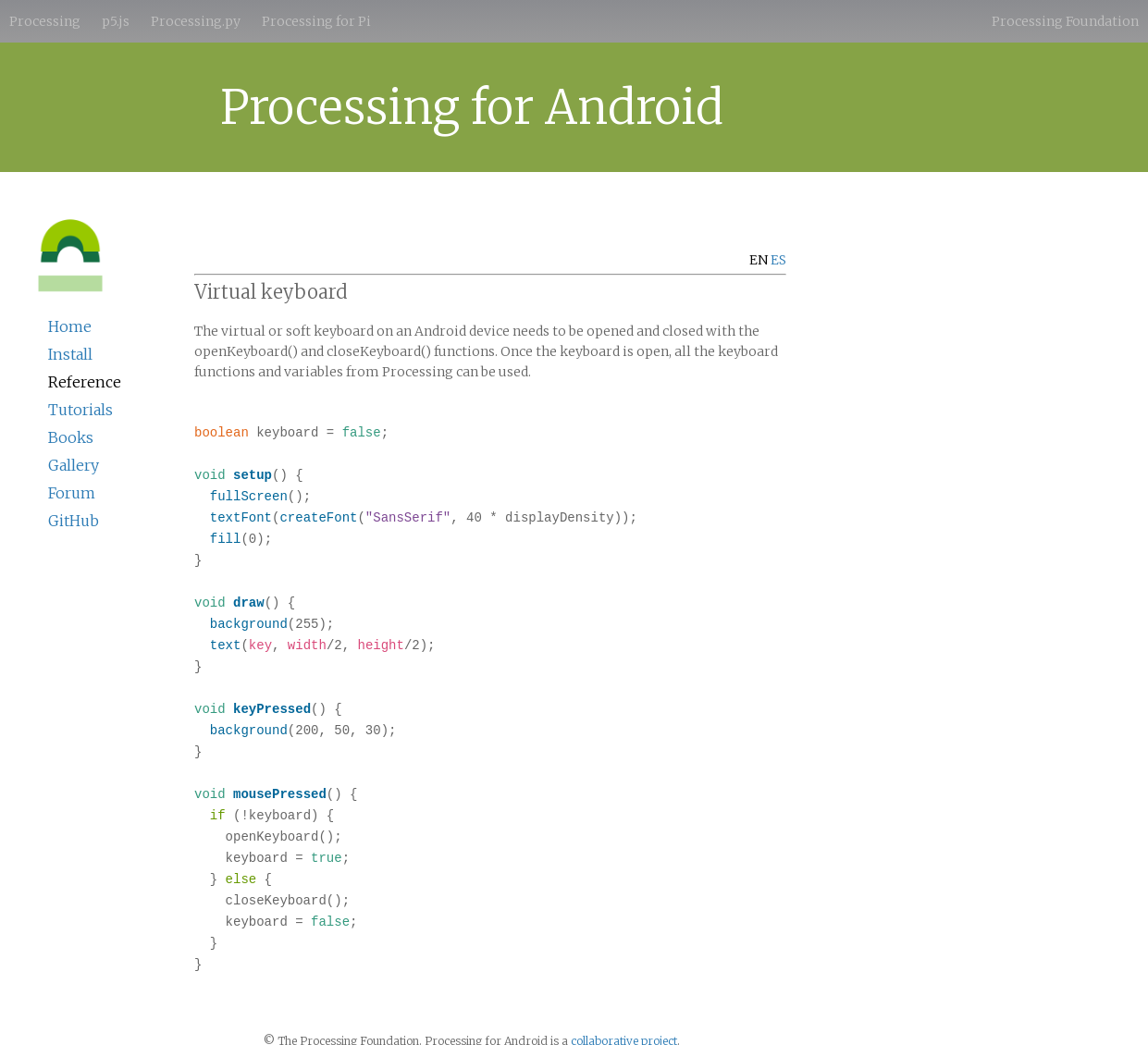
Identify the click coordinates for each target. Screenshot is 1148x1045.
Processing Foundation (1065, 21)
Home (70, 326)
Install (70, 354)
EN (758, 260)
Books (70, 437)
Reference (84, 382)
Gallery (73, 465)
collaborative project (624, 1016)
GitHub (73, 520)
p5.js (116, 21)
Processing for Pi (316, 21)
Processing (44, 21)
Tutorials (80, 409)
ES (778, 260)
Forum (71, 493)
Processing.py (196, 21)
